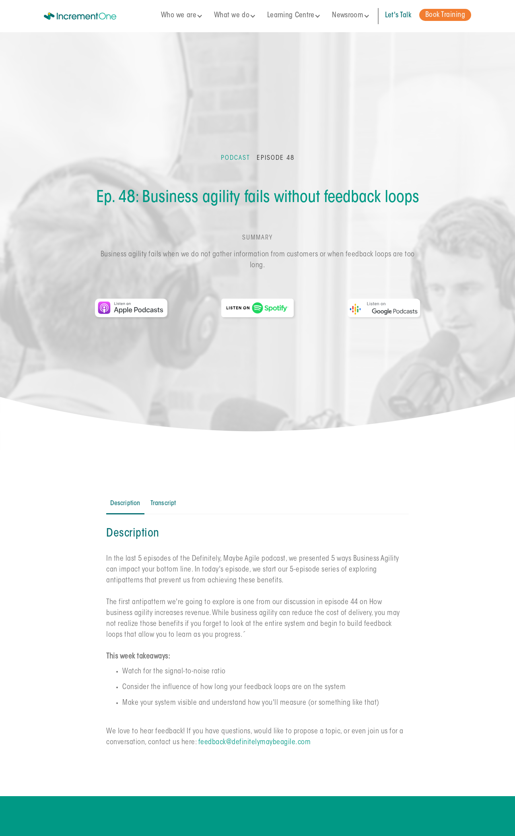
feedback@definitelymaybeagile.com (254, 742)
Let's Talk (398, 15)
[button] (184, 16)
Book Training (445, 15)
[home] (91, 16)
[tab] (125, 504)
